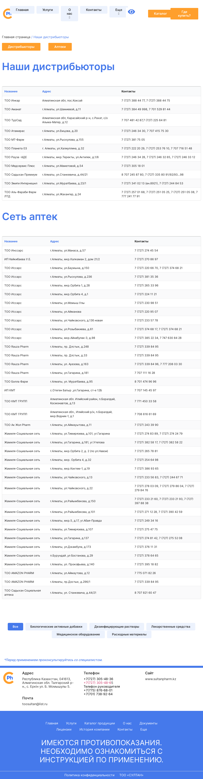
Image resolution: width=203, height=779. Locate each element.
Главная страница (16, 37)
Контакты (94, 10)
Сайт (149, 673)
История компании (94, 729)
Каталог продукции (99, 723)
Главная (22, 10)
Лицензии (64, 729)
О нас (127, 723)
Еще (143, 729)
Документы (148, 723)
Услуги (47, 10)
